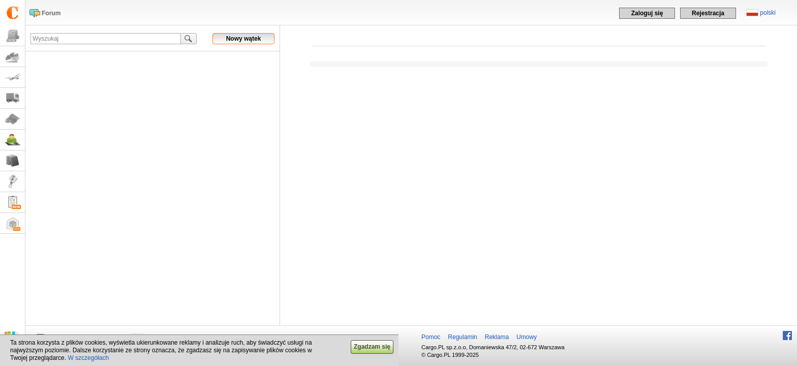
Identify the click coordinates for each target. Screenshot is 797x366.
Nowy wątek (243, 38)
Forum (51, 13)
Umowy (526, 337)
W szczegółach (88, 357)
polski (768, 12)
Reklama (497, 337)
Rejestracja (708, 13)
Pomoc (430, 337)
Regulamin (462, 337)
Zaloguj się (647, 13)
